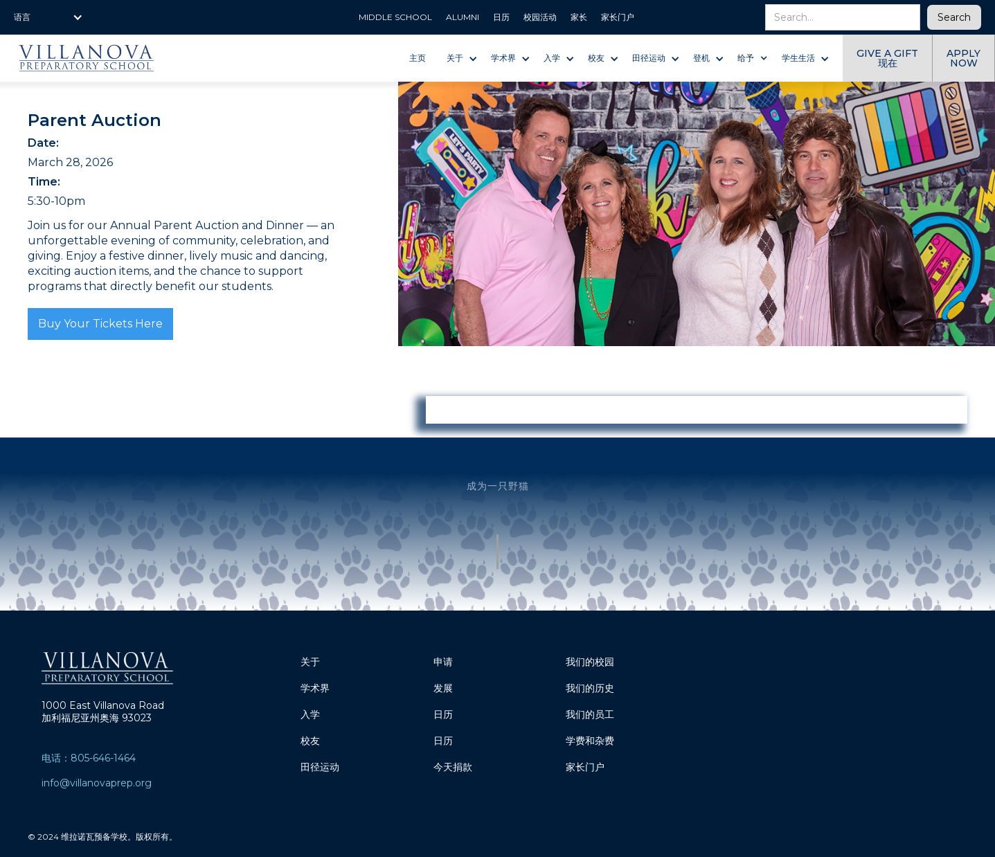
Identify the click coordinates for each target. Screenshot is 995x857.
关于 (310, 662)
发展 (443, 688)
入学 (310, 714)
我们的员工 (590, 714)
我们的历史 (590, 688)
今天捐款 (452, 767)
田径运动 (320, 767)
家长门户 (585, 767)
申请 (443, 662)
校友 (310, 740)
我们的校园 (590, 662)
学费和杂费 (590, 740)
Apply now (963, 58)
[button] (48, 17)
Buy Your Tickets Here (100, 323)
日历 (443, 714)
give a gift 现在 (887, 58)
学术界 (315, 688)
